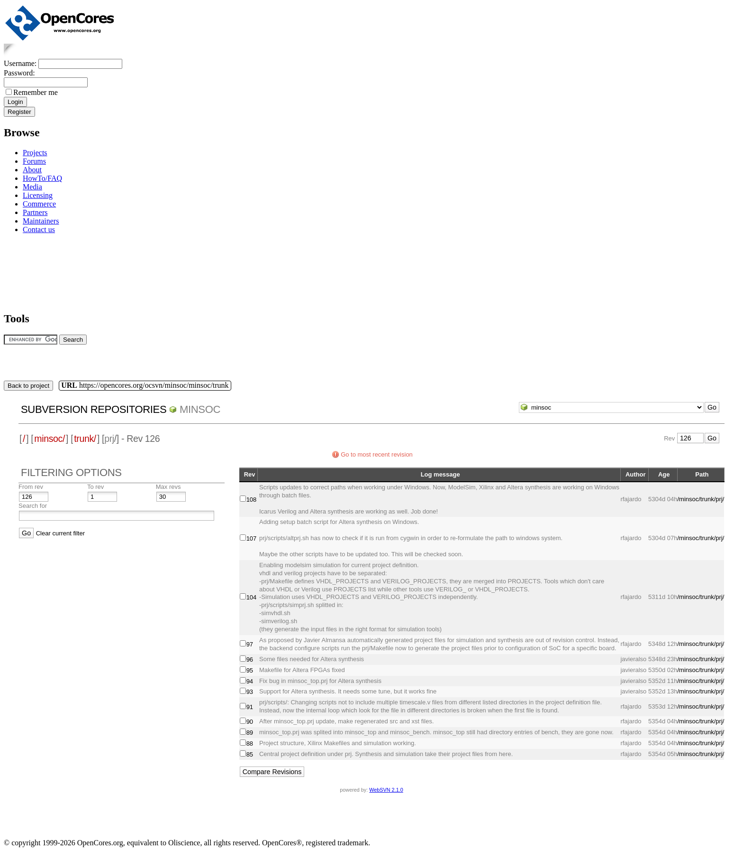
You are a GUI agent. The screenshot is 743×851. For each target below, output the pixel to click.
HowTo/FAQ (42, 178)
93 (249, 691)
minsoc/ (49, 438)
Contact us (39, 229)
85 (249, 754)
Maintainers (41, 221)
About (32, 170)
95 (249, 670)
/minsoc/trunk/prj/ (700, 499)
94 (249, 681)
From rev (30, 486)
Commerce (39, 204)
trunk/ (85, 438)
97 (249, 644)
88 (249, 743)
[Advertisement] (33, 271)
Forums (34, 161)
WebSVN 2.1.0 (386, 790)
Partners (35, 212)
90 (249, 721)
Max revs (168, 486)
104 (251, 597)
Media (32, 187)
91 (249, 707)
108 (251, 499)
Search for (32, 505)
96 (249, 659)
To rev (95, 486)
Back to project (28, 385)
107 (251, 538)
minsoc (200, 409)
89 (249, 732)
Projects (35, 153)
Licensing (38, 195)
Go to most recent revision (377, 454)
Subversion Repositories (93, 409)
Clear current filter (60, 533)
